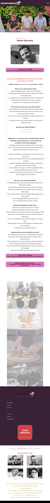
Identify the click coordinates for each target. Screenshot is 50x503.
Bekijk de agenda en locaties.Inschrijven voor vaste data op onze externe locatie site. (25, 265)
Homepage (9, 402)
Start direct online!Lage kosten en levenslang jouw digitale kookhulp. (25, 69)
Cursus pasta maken (26, 130)
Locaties (9, 416)
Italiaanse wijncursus (26, 132)
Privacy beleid (10, 419)
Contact (9, 405)
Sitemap (9, 407)
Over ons (9, 414)
